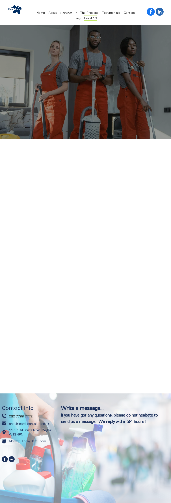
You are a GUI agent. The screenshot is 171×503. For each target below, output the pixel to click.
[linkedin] (160, 12)
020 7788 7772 (21, 416)
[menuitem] (41, 13)
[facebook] (151, 12)
